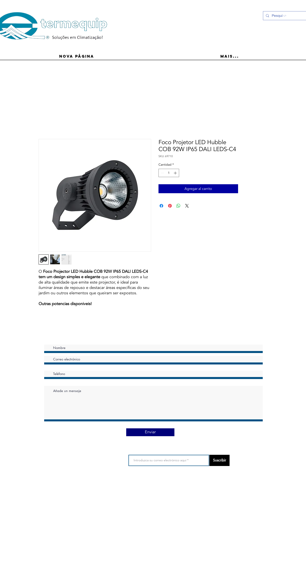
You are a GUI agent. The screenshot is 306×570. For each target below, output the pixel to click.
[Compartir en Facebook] (161, 205)
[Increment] (175, 173)
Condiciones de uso (140, 484)
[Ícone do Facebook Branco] (290, 15)
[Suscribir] (219, 460)
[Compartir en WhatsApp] (178, 205)
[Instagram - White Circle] (284, 15)
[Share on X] (187, 205)
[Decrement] (162, 173)
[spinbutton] (169, 173)
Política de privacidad (171, 484)
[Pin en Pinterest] (170, 205)
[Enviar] (150, 432)
